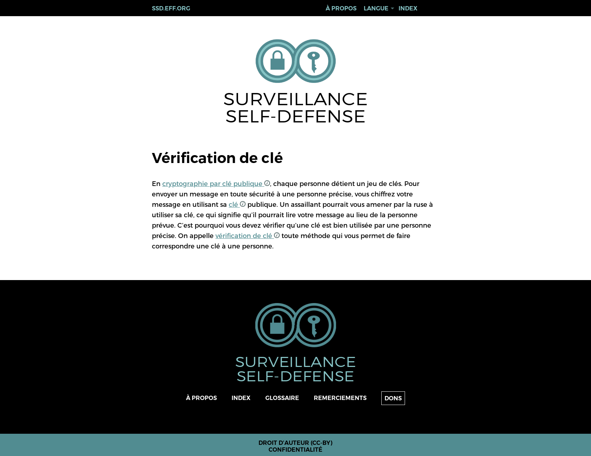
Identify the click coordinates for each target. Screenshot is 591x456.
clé (237, 204)
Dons (393, 398)
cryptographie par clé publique (216, 183)
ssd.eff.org (171, 8)
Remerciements (340, 398)
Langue (376, 8)
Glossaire (282, 398)
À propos (341, 8)
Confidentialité (295, 449)
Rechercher (433, 8)
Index (408, 8)
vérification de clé (247, 235)
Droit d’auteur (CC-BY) (295, 442)
